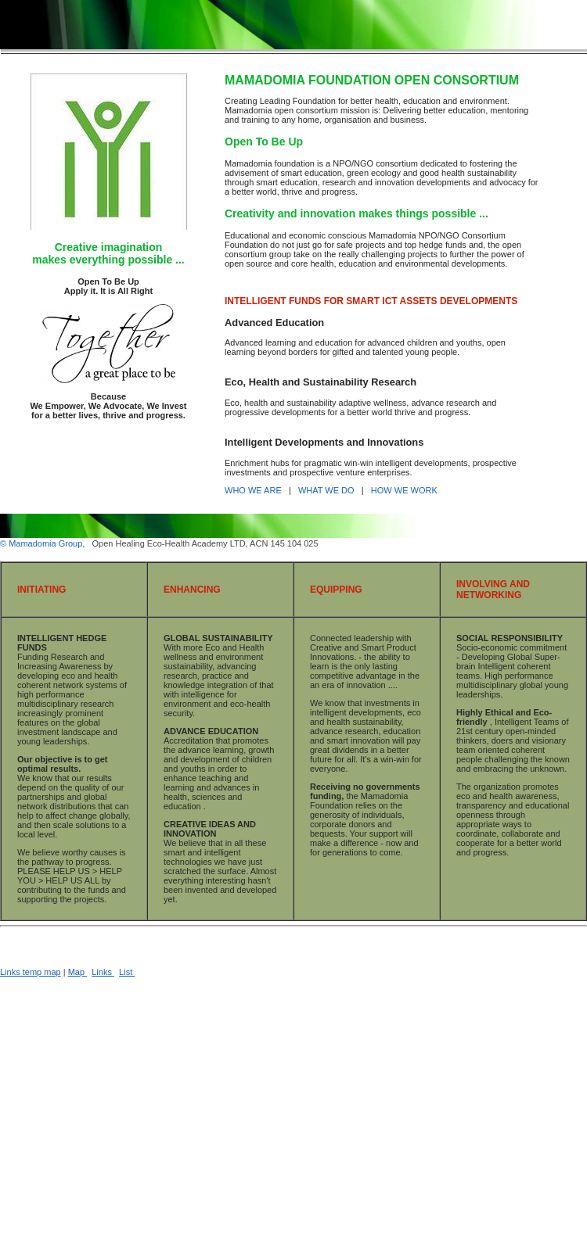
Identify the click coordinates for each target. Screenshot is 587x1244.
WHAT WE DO (327, 490)
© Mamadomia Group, (43, 543)
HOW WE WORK (404, 490)
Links (103, 972)
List (127, 972)
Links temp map (30, 972)
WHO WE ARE (254, 490)
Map (77, 972)
